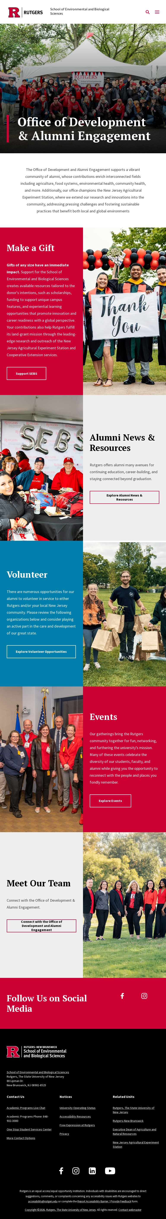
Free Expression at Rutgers (77, 1125)
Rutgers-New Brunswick (128, 1121)
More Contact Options (21, 1138)
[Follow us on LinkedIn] (92, 1170)
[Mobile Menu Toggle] (157, 12)
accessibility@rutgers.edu (42, 1201)
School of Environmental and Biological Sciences (38, 1072)
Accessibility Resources (75, 1116)
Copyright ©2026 (35, 1210)
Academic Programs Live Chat (26, 1108)
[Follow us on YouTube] (110, 1170)
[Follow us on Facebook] (61, 1170)
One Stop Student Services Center (29, 1129)
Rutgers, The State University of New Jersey (71, 1210)
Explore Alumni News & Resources (124, 497)
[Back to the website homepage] (26, 12)
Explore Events (110, 800)
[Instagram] (144, 996)
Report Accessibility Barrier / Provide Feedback (104, 1201)
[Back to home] (35, 1052)
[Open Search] (147, 12)
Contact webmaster (129, 1210)
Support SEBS (26, 373)
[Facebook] (122, 996)
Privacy (64, 1134)
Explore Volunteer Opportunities (41, 651)
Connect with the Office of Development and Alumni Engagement (41, 925)
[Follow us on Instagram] (75, 1170)
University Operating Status (78, 1108)
